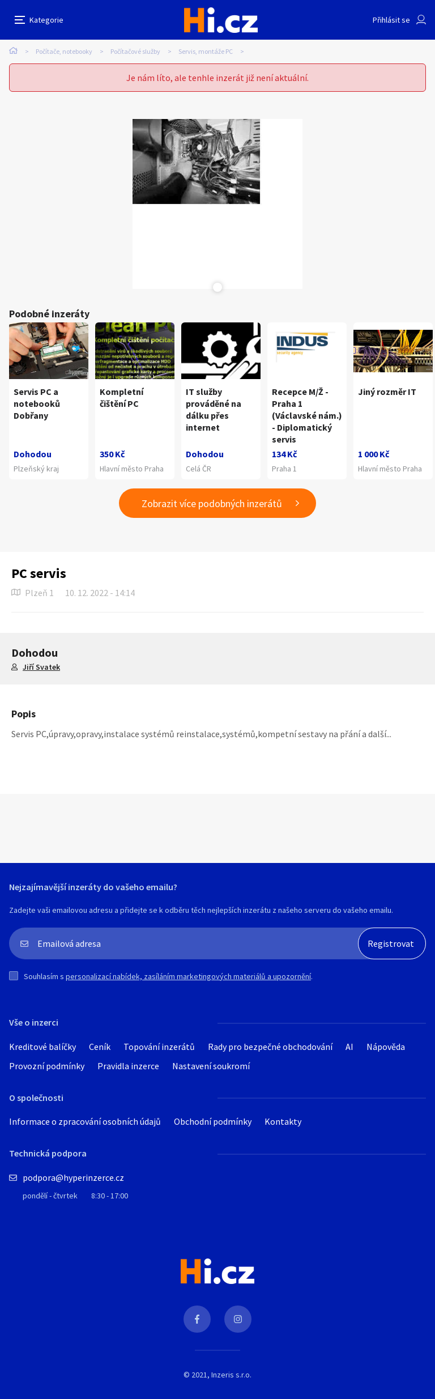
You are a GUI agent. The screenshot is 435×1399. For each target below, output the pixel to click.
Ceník (99, 1046)
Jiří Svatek (41, 667)
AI (349, 1046)
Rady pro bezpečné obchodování (270, 1046)
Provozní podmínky (46, 1065)
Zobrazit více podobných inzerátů (212, 503)
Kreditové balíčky (42, 1046)
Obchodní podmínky (212, 1121)
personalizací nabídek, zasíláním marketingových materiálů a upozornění (188, 976)
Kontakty (283, 1121)
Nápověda (385, 1046)
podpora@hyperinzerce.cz (73, 1177)
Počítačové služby (135, 51)
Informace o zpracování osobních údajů (85, 1121)
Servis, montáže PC (205, 51)
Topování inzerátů (159, 1046)
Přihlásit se (391, 20)
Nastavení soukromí (211, 1065)
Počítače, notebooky (64, 51)
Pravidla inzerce (128, 1065)
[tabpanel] (217, 204)
